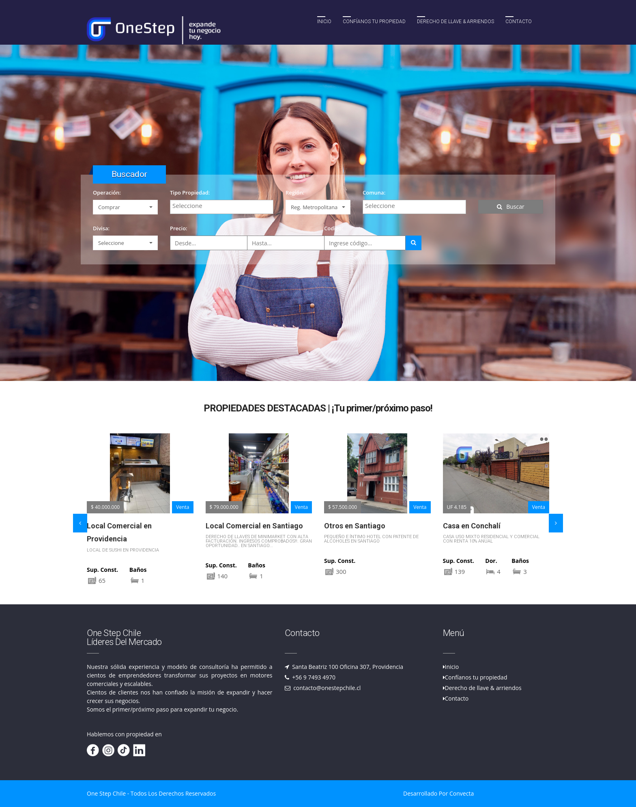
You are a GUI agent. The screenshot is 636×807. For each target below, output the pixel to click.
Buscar (510, 206)
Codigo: (333, 228)
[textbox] (223, 205)
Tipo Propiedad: (190, 192)
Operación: (107, 192)
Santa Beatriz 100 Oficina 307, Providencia (347, 667)
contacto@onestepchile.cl (326, 688)
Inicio (324, 21)
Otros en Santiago (354, 525)
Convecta (461, 793)
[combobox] (221, 207)
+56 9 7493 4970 (313, 677)
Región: (295, 192)
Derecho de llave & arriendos (483, 688)
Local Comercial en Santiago (254, 525)
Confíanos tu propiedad (374, 21)
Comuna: (374, 192)
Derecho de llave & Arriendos (455, 21)
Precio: (178, 228)
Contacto (518, 21)
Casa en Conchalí (472, 525)
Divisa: (101, 228)
